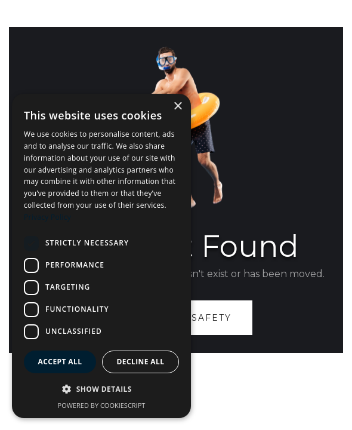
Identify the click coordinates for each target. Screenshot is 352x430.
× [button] (177, 106)
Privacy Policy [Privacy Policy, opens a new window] (47, 217)
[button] (101, 389)
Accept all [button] (60, 362)
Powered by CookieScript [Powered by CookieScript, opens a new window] (102, 405)
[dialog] (101, 256)
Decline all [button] (141, 362)
